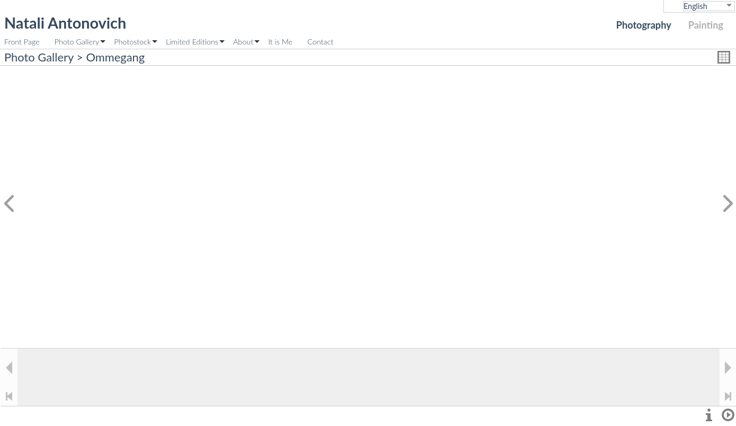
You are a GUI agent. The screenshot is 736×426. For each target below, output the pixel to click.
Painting (705, 25)
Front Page (22, 41)
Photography (643, 25)
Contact (320, 41)
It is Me (280, 41)
